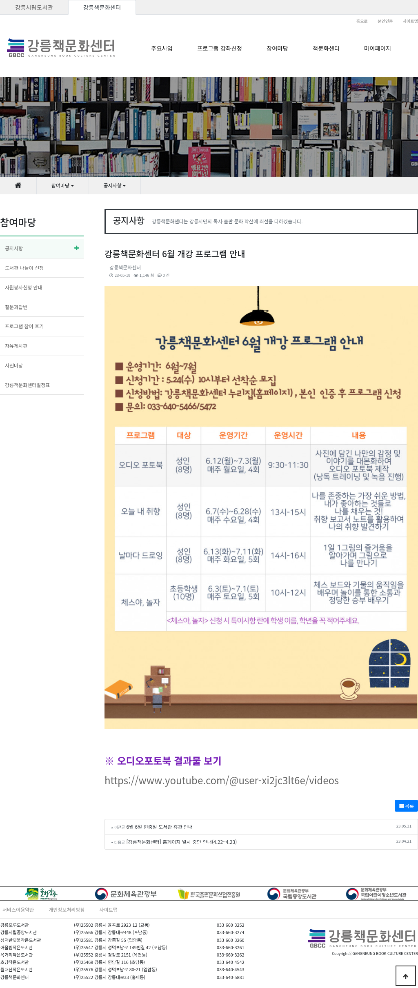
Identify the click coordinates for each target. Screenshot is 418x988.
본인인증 (385, 21)
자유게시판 (16, 345)
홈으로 (362, 21)
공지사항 (14, 248)
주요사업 (162, 48)
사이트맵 (410, 21)
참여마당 (277, 48)
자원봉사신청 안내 (23, 287)
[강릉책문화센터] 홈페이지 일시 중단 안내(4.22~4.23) (182, 841)
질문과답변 (16, 306)
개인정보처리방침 (66, 909)
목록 (406, 805)
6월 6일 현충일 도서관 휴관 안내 (160, 826)
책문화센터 (326, 48)
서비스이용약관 (18, 909)
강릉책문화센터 (102, 7)
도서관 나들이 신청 (24, 267)
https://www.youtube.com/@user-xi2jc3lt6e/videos (221, 780)
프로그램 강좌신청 (219, 48)
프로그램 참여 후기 (24, 326)
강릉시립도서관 (34, 7)
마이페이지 (377, 48)
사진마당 (14, 365)
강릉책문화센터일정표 (27, 384)
